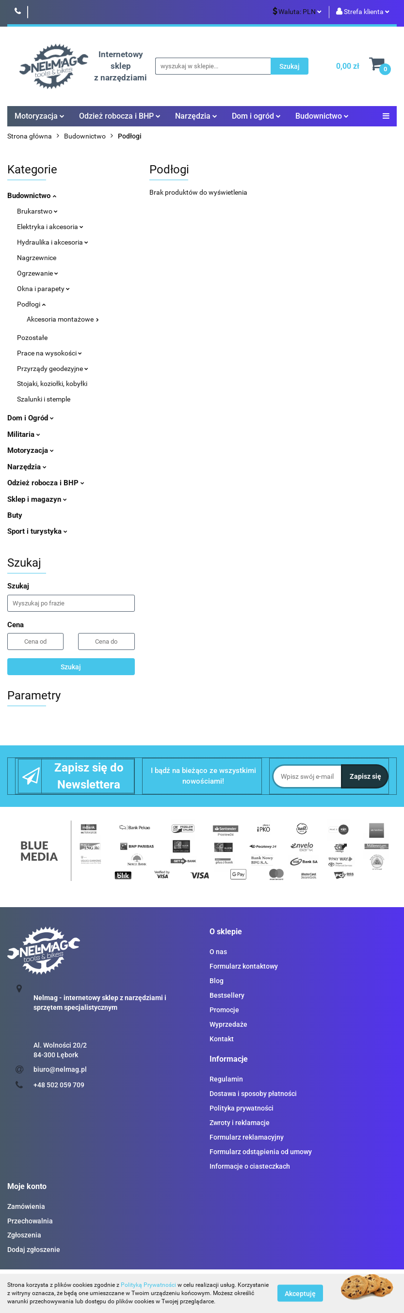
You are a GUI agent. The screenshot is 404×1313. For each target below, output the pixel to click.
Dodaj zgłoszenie (33, 1249)
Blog (217, 981)
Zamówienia (26, 1206)
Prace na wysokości (49, 353)
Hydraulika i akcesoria (52, 242)
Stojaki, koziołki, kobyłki (52, 383)
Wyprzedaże (228, 1024)
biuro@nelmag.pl (60, 1069)
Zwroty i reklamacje (240, 1123)
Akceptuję (300, 1294)
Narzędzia (196, 116)
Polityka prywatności (242, 1108)
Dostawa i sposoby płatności (253, 1093)
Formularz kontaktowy (244, 966)
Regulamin (226, 1079)
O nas (218, 952)
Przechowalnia (30, 1221)
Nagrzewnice (36, 258)
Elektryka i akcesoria (50, 227)
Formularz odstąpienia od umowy (261, 1152)
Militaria (23, 434)
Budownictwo (322, 116)
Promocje (224, 1010)
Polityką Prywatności (148, 1285)
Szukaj (71, 667)
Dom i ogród (256, 116)
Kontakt (222, 1039)
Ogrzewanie (37, 273)
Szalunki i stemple (43, 399)
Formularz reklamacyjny (247, 1137)
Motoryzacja (40, 116)
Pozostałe (32, 337)
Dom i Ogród (30, 418)
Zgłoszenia (24, 1235)
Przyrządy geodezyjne (52, 368)
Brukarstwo (37, 211)
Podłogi (31, 304)
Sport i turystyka (37, 531)
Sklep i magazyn (37, 499)
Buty (14, 515)
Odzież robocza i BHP (120, 116)
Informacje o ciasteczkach (250, 1166)
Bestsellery (227, 995)
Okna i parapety (43, 289)
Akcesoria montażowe (63, 319)
